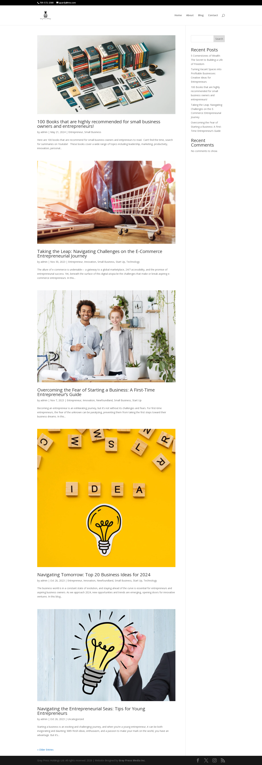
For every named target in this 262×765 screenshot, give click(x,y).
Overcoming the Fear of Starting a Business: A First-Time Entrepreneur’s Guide (96, 392)
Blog (201, 15)
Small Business (92, 132)
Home (178, 15)
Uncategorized (75, 719)
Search (219, 38)
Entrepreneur (75, 132)
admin (44, 132)
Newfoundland (104, 400)
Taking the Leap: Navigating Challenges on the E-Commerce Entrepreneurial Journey (99, 253)
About (190, 15)
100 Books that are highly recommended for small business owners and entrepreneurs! (98, 123)
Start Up (120, 261)
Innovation (90, 261)
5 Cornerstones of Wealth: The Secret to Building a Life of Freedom (207, 60)
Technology (133, 261)
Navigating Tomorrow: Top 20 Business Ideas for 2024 (93, 574)
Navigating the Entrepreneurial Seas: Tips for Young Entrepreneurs (91, 710)
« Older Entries (45, 749)
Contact (213, 15)
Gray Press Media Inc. (132, 760)
